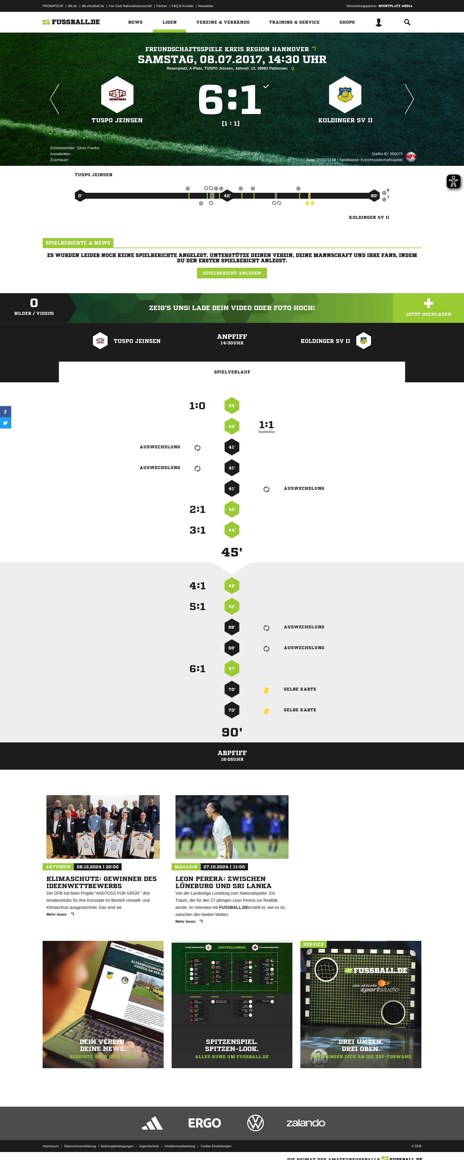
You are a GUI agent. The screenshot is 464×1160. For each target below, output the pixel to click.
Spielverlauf (232, 372)
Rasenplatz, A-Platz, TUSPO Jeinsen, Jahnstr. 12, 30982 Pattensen (232, 68)
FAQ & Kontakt (183, 6)
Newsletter (205, 6)
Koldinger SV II (345, 120)
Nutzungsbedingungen (117, 1146)
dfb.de (72, 6)
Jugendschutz (149, 1146)
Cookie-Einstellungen (216, 1146)
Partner (162, 6)
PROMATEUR (53, 6)
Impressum (51, 1146)
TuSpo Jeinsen (117, 120)
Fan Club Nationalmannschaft (130, 6)
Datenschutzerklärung (80, 1146)
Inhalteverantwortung (180, 1146)
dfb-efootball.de (93, 6)
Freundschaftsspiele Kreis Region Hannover (232, 49)
